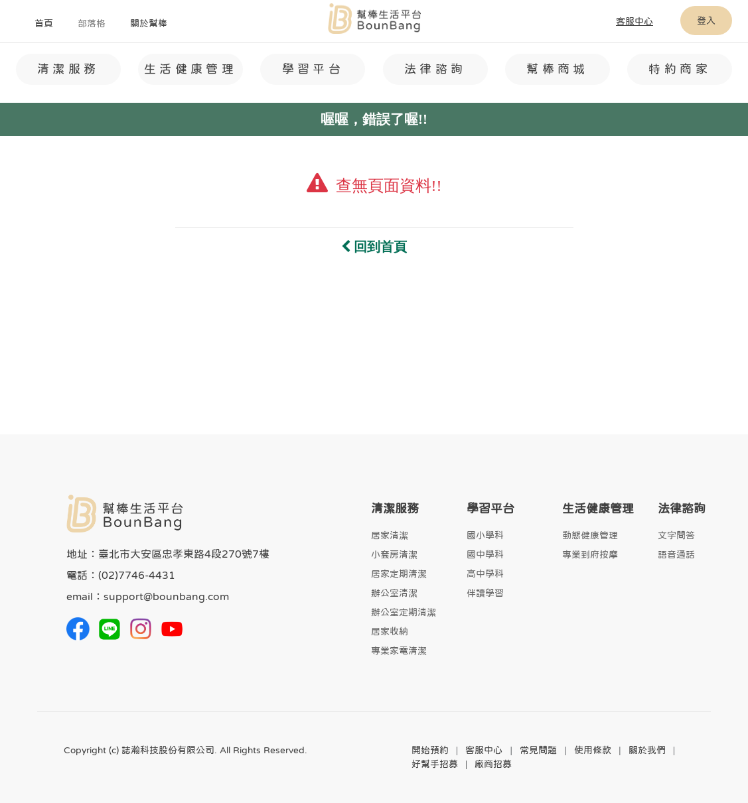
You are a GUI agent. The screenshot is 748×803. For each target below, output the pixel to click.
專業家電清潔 (399, 650)
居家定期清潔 (399, 573)
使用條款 (592, 750)
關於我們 (647, 750)
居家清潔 (389, 535)
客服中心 (483, 750)
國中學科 (485, 554)
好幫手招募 (434, 764)
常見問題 (538, 750)
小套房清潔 (394, 554)
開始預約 (430, 750)
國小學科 (485, 535)
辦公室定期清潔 (403, 612)
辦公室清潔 (394, 592)
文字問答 (676, 535)
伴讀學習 (485, 592)
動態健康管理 (590, 535)
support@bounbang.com (166, 596)
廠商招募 (493, 764)
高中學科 (485, 573)
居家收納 (389, 631)
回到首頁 (374, 246)
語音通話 (676, 554)
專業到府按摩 (590, 554)
